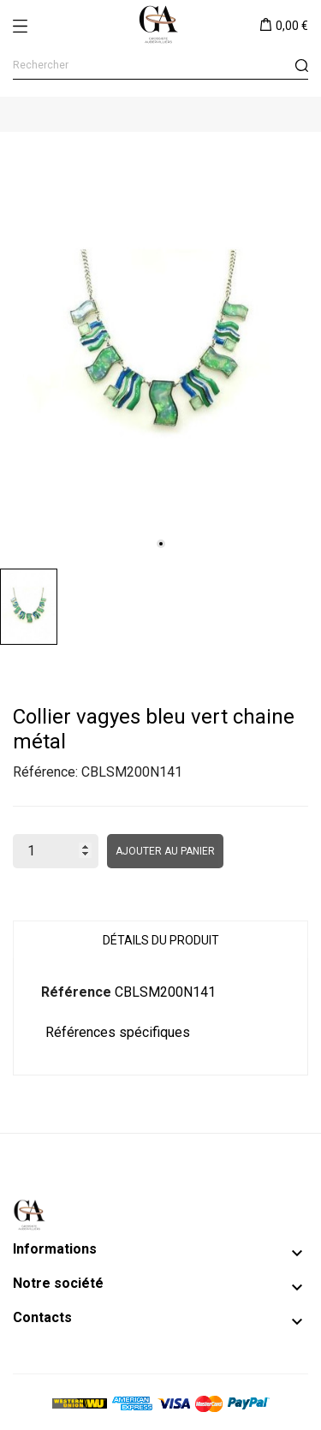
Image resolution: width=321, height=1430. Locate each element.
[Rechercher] (160, 65)
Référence (76, 992)
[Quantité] (55, 851)
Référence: (45, 772)
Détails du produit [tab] (161, 940)
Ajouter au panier (165, 851)
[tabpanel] (160, 346)
